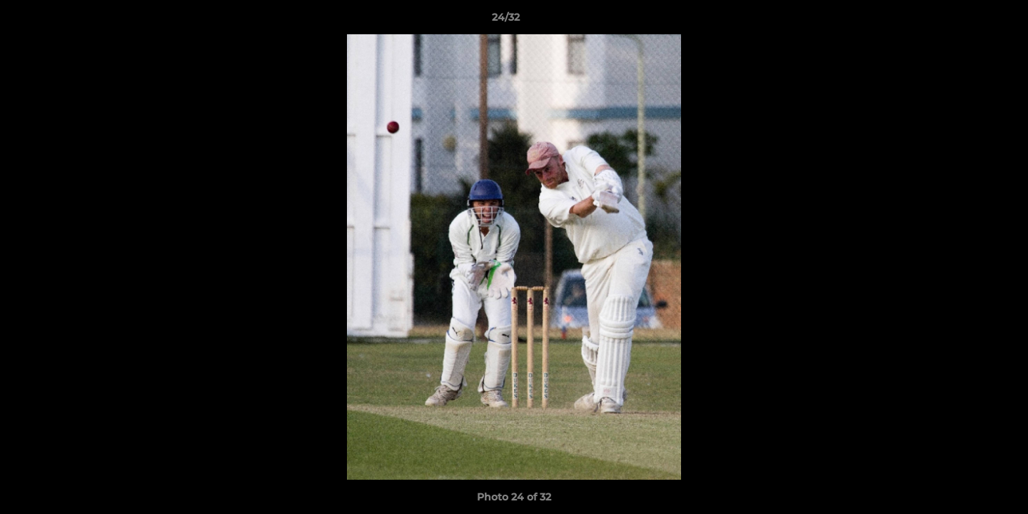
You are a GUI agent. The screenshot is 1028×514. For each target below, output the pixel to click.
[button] (968, 20)
